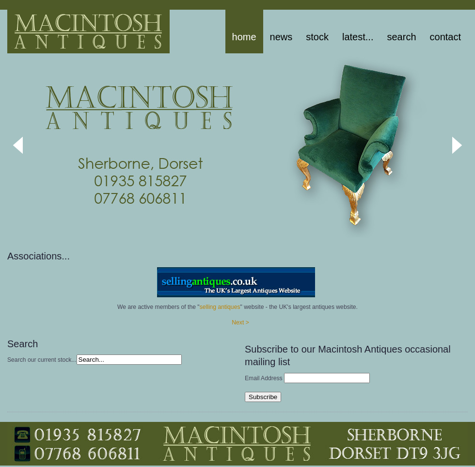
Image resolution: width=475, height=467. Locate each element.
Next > (240, 322)
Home (244, 37)
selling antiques (220, 307)
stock (317, 37)
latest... (357, 37)
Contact (445, 37)
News (281, 37)
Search (401, 37)
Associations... (38, 256)
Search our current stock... (42, 359)
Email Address (264, 378)
